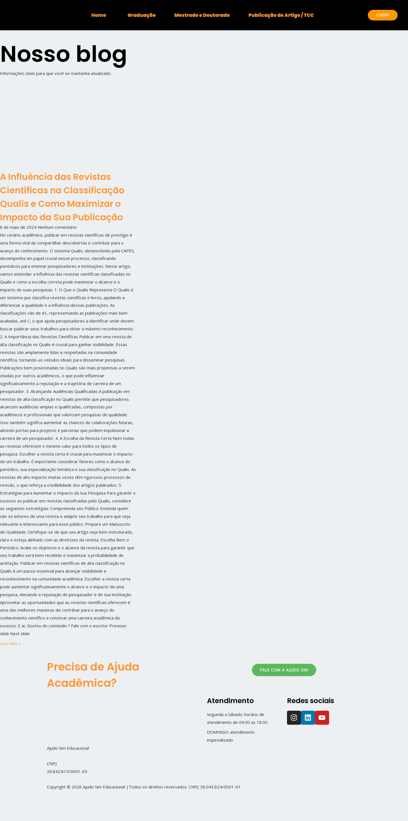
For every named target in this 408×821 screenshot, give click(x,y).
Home (84, 15)
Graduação (137, 15)
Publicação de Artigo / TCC (295, 15)
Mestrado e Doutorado (206, 15)
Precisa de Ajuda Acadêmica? (100, 701)
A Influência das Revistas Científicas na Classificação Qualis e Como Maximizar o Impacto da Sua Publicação (66, 210)
